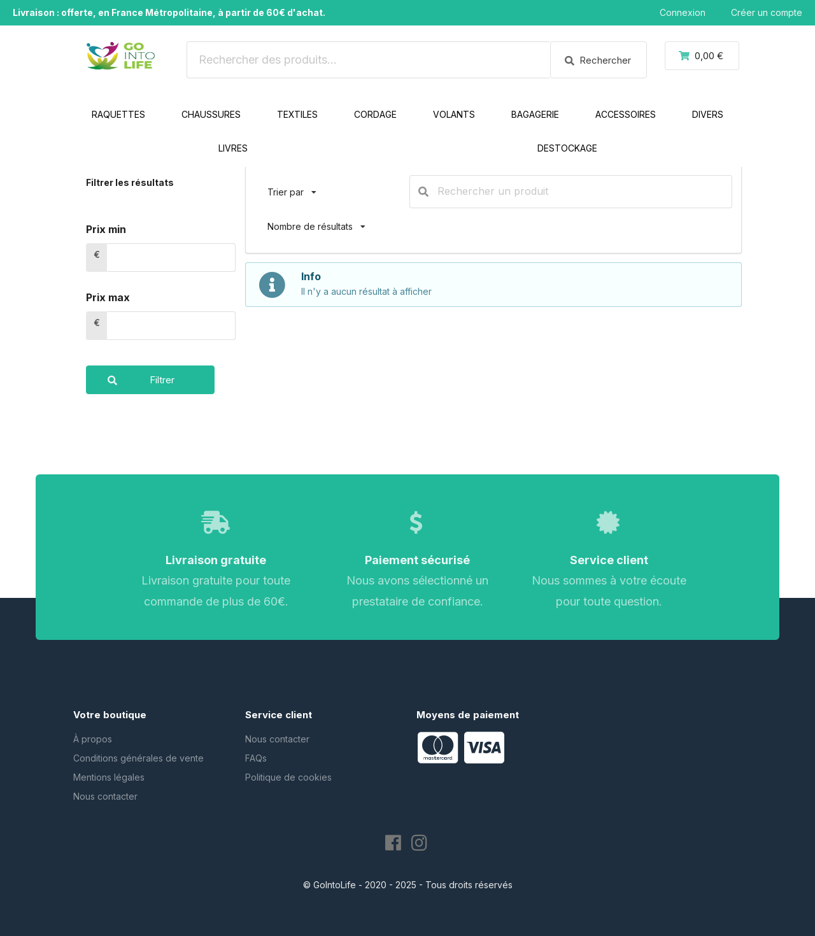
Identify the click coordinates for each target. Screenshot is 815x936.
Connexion (682, 12)
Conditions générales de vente (138, 758)
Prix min (106, 229)
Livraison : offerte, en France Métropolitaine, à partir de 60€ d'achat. (169, 12)
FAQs (256, 758)
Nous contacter (105, 796)
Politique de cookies (288, 777)
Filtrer (130, 380)
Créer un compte (766, 12)
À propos (92, 739)
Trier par (292, 186)
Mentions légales (109, 777)
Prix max (108, 297)
